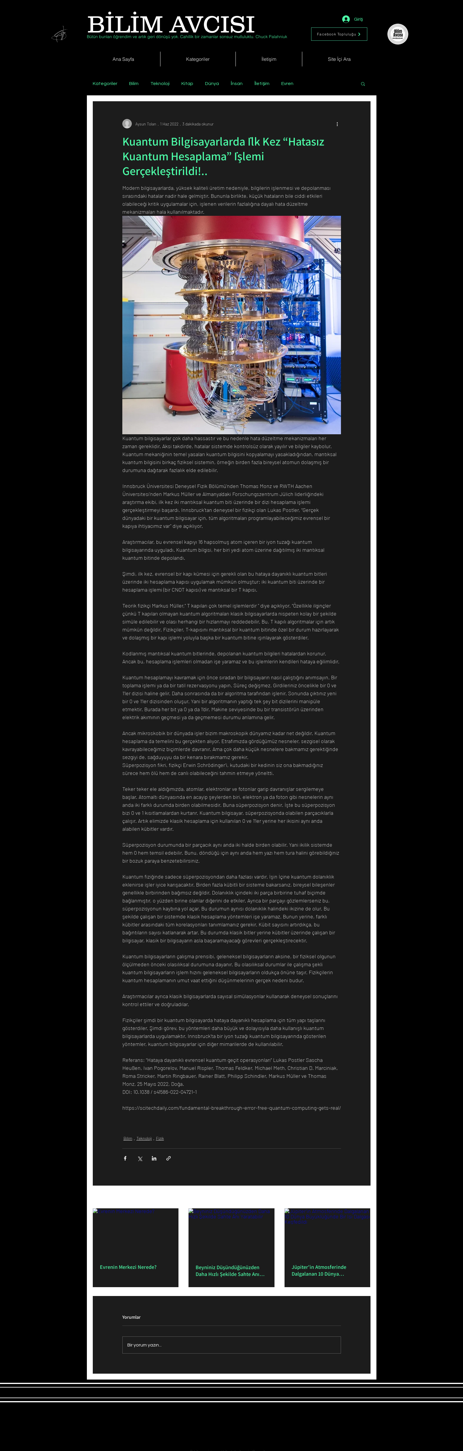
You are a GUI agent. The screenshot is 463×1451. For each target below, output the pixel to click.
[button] (363, 83)
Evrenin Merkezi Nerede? (128, 1267)
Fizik (160, 1138)
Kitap (187, 83)
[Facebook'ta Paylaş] (125, 1158)
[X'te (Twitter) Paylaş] (139, 1158)
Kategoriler (105, 83)
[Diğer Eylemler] (337, 123)
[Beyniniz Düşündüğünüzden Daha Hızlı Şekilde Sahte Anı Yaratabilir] (231, 1232)
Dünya (212, 83)
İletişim (261, 83)
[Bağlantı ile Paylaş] (168, 1158)
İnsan (237, 83)
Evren (287, 83)
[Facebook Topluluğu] (339, 34)
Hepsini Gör (360, 1197)
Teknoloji (160, 83)
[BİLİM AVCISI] (171, 24)
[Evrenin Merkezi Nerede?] (136, 1232)
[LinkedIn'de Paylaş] (154, 1158)
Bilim (134, 83)
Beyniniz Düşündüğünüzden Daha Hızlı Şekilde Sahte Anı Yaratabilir (227, 1270)
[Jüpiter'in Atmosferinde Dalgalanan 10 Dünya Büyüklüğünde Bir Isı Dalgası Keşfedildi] (328, 1232)
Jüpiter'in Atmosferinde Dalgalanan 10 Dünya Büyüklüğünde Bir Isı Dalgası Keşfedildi (324, 1270)
